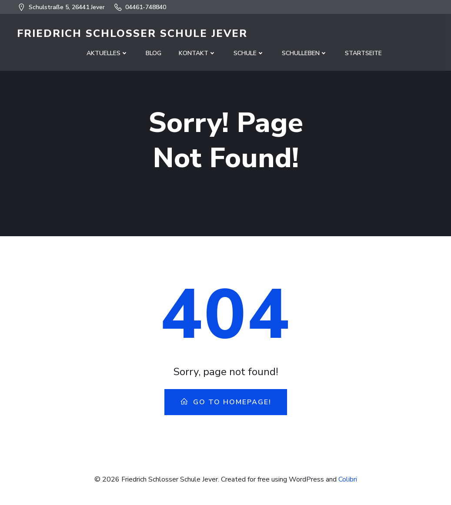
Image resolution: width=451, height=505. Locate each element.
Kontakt (197, 53)
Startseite (363, 53)
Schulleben (304, 53)
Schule (249, 53)
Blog (153, 53)
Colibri (347, 479)
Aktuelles (107, 53)
